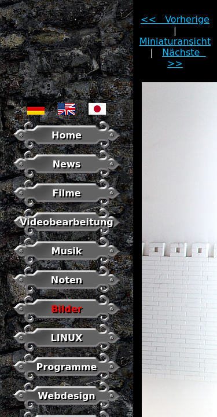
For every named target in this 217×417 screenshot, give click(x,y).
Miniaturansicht (175, 41)
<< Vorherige (175, 19)
